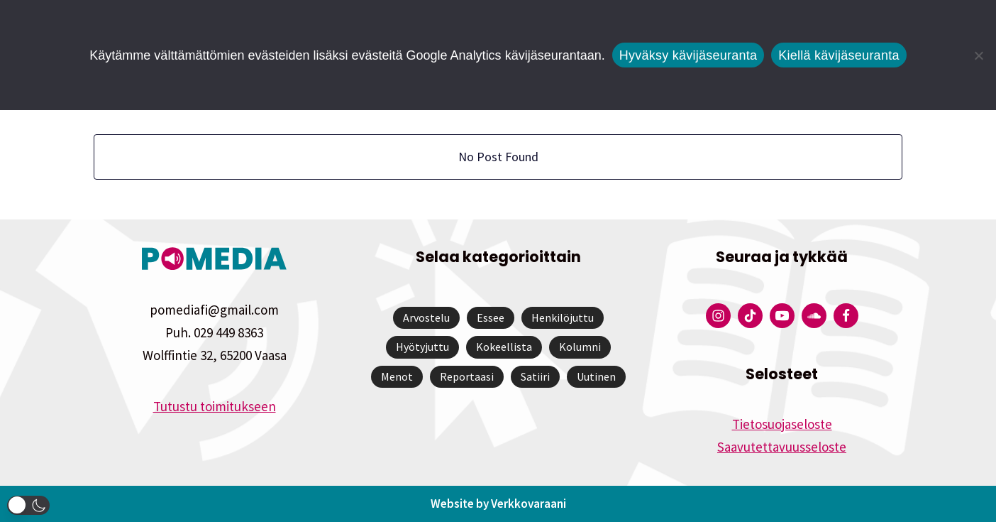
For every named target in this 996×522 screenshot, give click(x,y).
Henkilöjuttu (562, 317)
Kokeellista (504, 346)
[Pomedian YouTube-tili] (782, 315)
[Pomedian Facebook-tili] (846, 315)
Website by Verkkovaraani (498, 503)
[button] (28, 505)
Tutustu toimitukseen (214, 406)
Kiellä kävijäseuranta (838, 55)
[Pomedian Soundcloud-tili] (814, 315)
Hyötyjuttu (422, 346)
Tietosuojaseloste (782, 424)
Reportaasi (467, 376)
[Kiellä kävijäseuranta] (978, 55)
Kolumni (580, 346)
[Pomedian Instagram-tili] (718, 315)
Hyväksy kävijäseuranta (688, 55)
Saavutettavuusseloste (781, 446)
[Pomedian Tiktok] (750, 315)
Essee (490, 317)
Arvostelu (426, 317)
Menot (397, 376)
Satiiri (535, 376)
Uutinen (596, 376)
